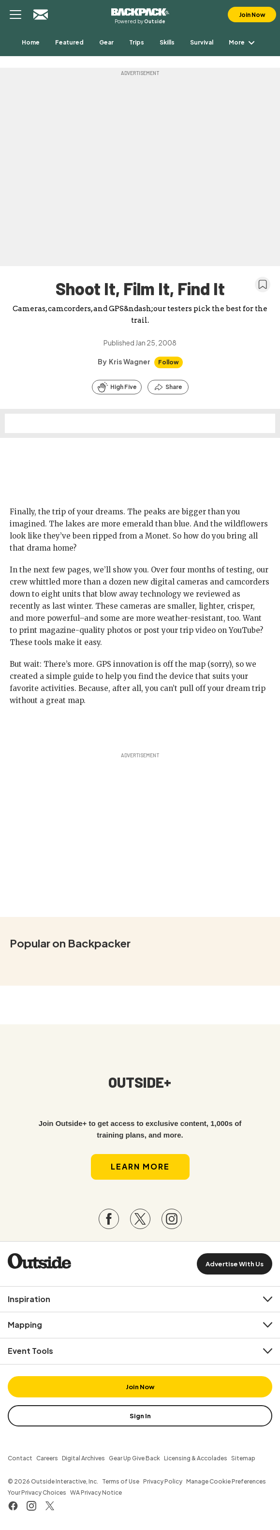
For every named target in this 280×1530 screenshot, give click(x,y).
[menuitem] (30, 42)
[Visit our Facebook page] (109, 1219)
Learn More (140, 1166)
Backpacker (140, 10)
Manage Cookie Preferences (226, 1481)
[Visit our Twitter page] (140, 1219)
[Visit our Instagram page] (172, 1219)
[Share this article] (168, 387)
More (243, 42)
